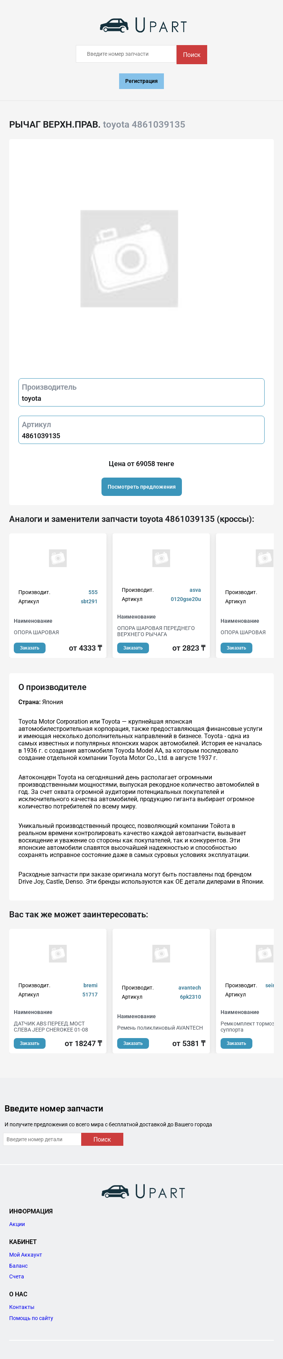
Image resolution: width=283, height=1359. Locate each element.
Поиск (192, 54)
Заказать (29, 648)
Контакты (21, 1307)
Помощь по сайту (31, 1318)
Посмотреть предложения (142, 487)
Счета (16, 1276)
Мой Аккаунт (25, 1255)
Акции (17, 1224)
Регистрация (141, 81)
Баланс (18, 1266)
